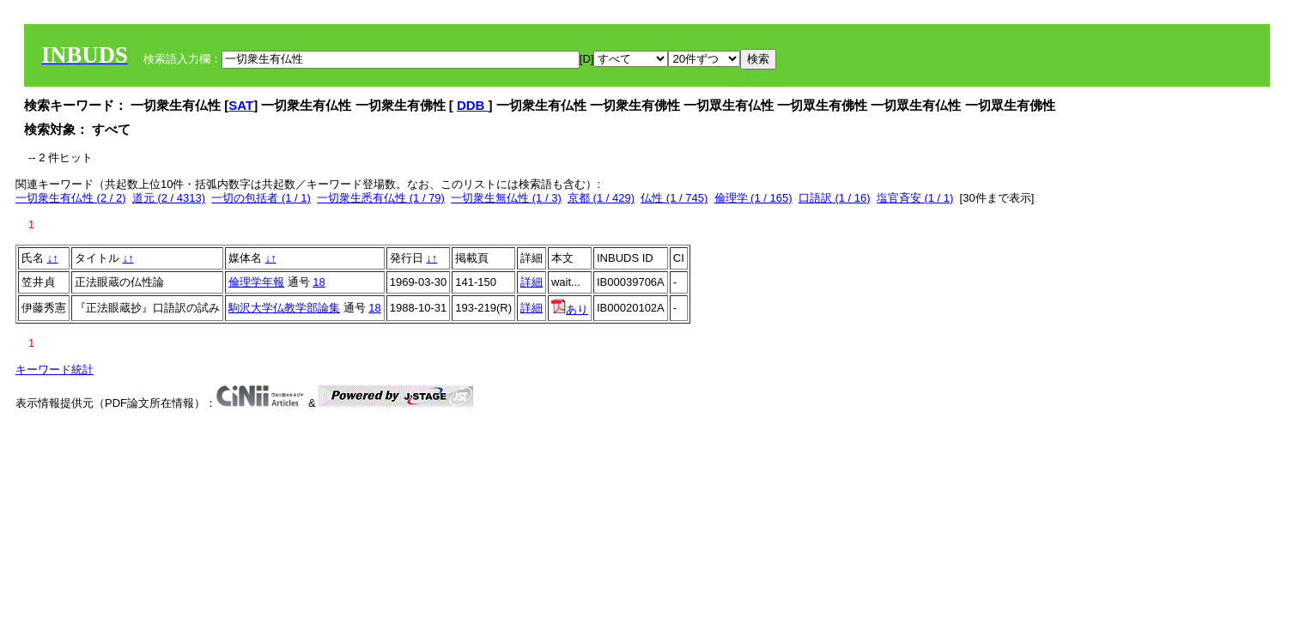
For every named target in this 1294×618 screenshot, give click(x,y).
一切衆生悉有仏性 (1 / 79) (381, 197)
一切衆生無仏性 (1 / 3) (506, 197)
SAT (240, 105)
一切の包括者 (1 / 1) (261, 197)
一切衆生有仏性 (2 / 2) (70, 197)
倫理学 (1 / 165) (753, 197)
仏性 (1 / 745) (674, 197)
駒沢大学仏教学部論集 (284, 307)
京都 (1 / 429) (601, 197)
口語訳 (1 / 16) (835, 197)
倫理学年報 (256, 282)
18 (319, 282)
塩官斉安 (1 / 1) (915, 197)
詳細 (531, 282)
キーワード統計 (54, 369)
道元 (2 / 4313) (168, 197)
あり (569, 309)
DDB (473, 105)
